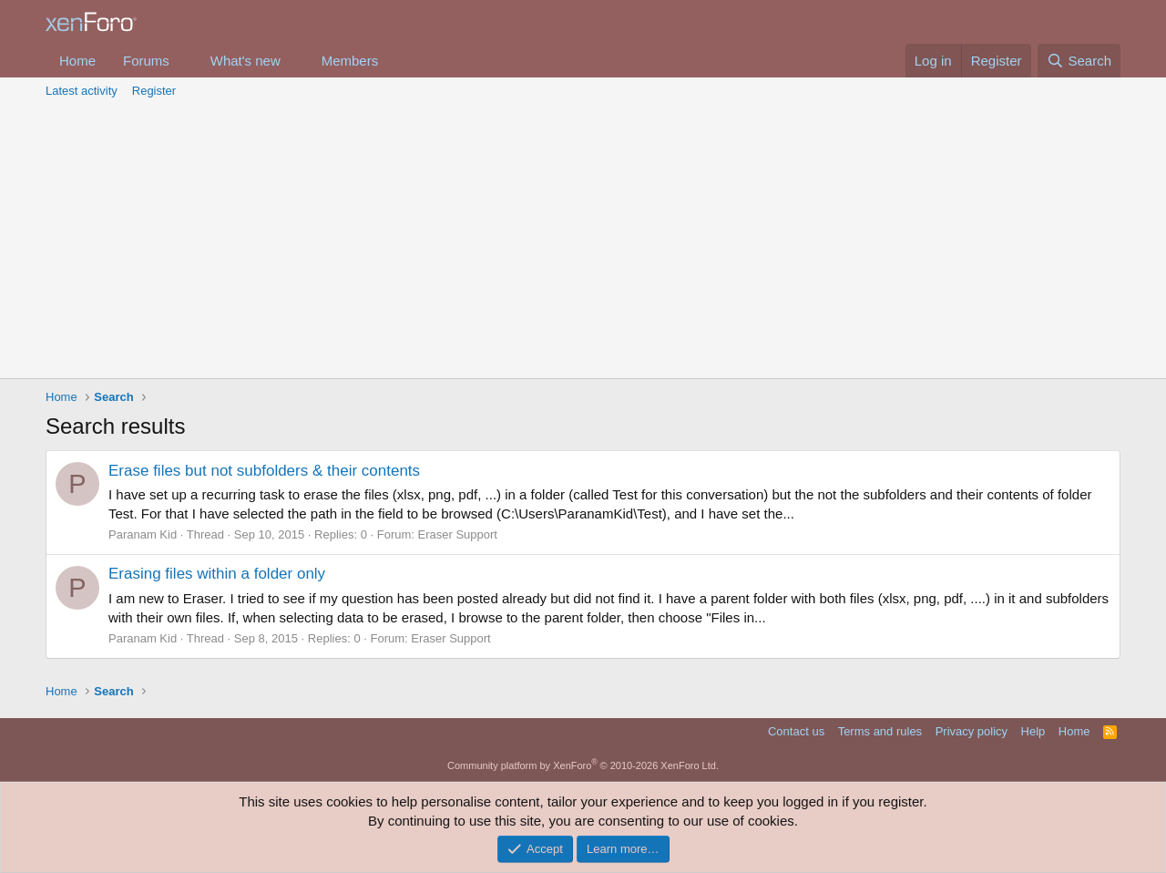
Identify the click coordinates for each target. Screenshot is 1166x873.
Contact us (796, 731)
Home (77, 60)
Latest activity (82, 91)
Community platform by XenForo (583, 765)
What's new (245, 60)
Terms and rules (880, 731)
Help (1033, 731)
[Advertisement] (583, 241)
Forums (146, 60)
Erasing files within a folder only (216, 573)
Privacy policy (971, 731)
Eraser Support (457, 534)
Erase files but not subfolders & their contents (264, 470)
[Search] (1079, 60)
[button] (184, 60)
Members (350, 60)
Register (154, 91)
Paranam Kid (142, 534)
